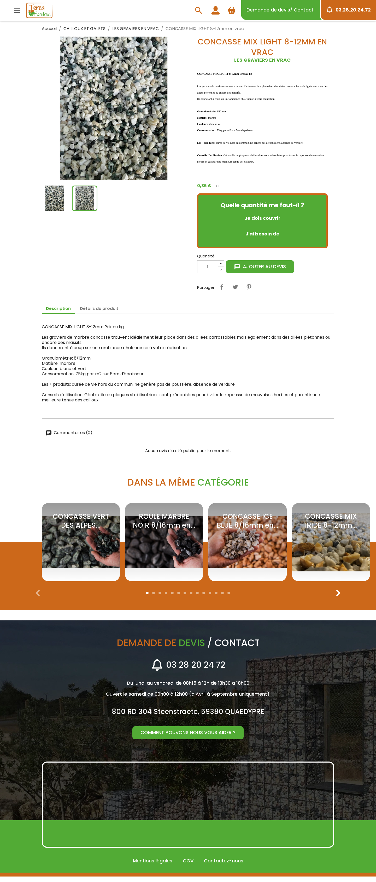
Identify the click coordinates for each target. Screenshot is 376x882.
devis (280, 10)
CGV (188, 866)
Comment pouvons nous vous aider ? (188, 738)
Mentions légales (152, 866)
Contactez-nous (223, 866)
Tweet (235, 287)
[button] (147, 598)
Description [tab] (58, 308)
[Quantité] (207, 266)
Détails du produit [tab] (99, 308)
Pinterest (249, 287)
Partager (221, 287)
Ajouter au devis (260, 266)
